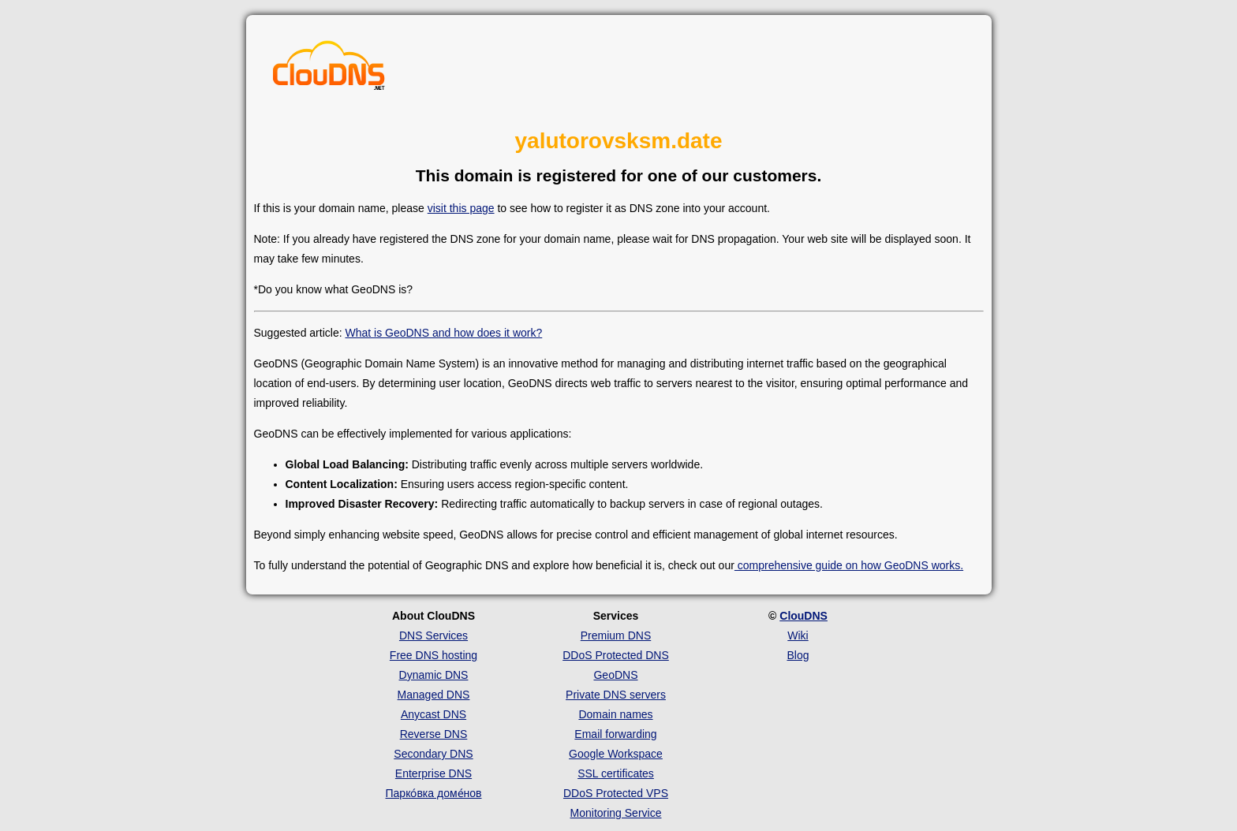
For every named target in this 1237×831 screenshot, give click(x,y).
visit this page (461, 208)
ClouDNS (803, 615)
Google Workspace (616, 753)
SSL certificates (615, 773)
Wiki (797, 635)
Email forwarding (615, 734)
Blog (798, 655)
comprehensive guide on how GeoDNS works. (848, 565)
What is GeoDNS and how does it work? (443, 332)
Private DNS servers (616, 694)
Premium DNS (616, 635)
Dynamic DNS (434, 675)
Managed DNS (434, 694)
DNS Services (433, 635)
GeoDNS (615, 675)
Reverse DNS (434, 734)
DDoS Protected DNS (615, 655)
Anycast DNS (433, 714)
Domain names (615, 714)
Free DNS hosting (433, 655)
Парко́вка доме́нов (434, 793)
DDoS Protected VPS (615, 793)
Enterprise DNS (433, 773)
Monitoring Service (616, 813)
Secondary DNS (433, 753)
